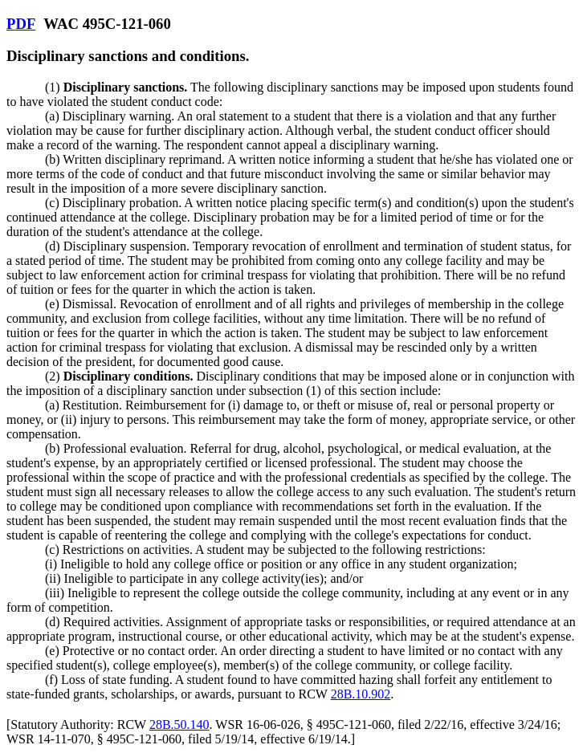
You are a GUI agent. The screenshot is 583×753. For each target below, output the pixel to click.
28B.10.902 (361, 694)
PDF (20, 23)
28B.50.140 (179, 724)
